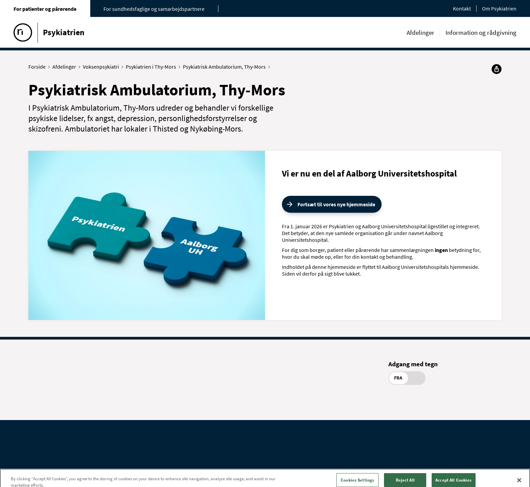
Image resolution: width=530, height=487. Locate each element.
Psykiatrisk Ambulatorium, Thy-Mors (226, 66)
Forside (38, 66)
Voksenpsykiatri (102, 66)
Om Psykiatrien (499, 8)
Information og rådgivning (480, 32)
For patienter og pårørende (45, 8)
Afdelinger (420, 32)
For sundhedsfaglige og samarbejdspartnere (153, 8)
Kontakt (462, 8)
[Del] (496, 69)
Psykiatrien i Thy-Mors (152, 66)
